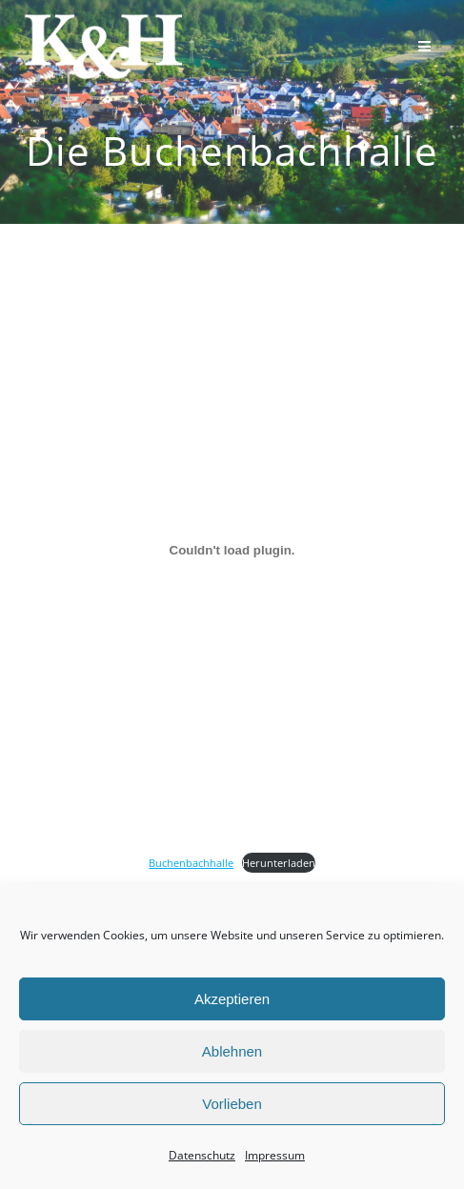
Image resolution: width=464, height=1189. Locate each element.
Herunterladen (278, 863)
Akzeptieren (232, 999)
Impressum (275, 1155)
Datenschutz (202, 1155)
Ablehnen (232, 1051)
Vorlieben (232, 1104)
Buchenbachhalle (191, 863)
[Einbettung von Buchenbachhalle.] (232, 550)
